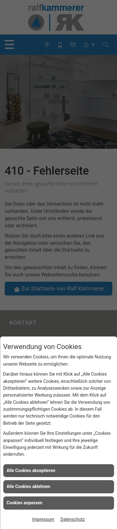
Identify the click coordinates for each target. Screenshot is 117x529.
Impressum (43, 519)
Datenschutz (73, 519)
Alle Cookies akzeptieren (31, 470)
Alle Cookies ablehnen (28, 486)
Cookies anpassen (24, 502)
